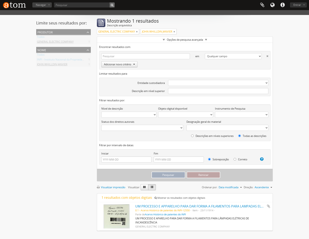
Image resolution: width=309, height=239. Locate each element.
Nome (41, 49)
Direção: (248, 187)
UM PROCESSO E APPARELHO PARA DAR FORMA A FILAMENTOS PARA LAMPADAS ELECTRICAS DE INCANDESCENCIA (221, 206)
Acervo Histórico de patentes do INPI (165, 214)
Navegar (41, 5)
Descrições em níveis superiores (212, 136)
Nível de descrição (112, 108)
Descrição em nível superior (148, 91)
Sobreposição (218, 159)
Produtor (45, 32)
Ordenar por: (209, 187)
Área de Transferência (262, 5)
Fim (156, 153)
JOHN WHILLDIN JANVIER (52, 65)
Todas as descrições (252, 136)
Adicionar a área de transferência (269, 206)
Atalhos (282, 5)
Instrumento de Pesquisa (230, 108)
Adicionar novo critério (119, 64)
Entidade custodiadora (151, 83)
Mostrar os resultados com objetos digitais (179, 198)
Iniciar (105, 153)
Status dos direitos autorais (117, 122)
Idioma (272, 5)
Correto (240, 159)
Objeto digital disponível (172, 108)
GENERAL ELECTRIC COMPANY (55, 42)
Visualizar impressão (111, 187)
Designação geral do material (203, 122)
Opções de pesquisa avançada (185, 39)
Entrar (297, 5)
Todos (40, 37)
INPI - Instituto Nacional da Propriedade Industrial (67, 60)
